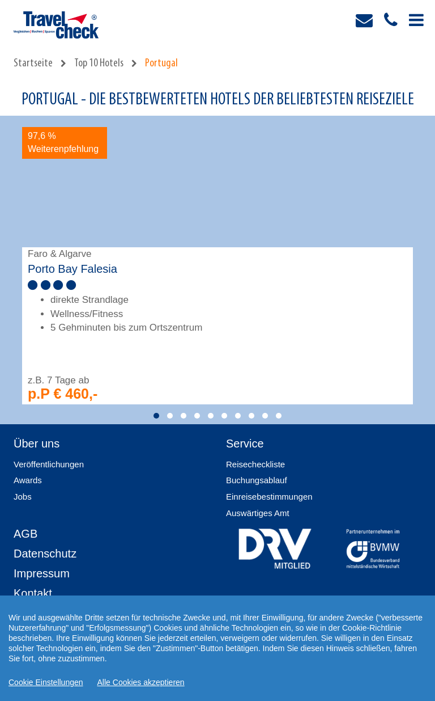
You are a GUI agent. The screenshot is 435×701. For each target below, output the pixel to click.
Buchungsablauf (256, 480)
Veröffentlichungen (49, 464)
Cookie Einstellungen (45, 682)
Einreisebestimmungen (269, 496)
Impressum (42, 573)
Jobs (23, 496)
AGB (25, 533)
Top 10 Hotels (98, 63)
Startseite (33, 63)
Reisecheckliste (255, 464)
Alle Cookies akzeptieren (141, 682)
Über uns (36, 443)
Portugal (161, 63)
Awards (28, 480)
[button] (156, 415)
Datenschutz (45, 553)
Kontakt (33, 593)
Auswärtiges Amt (257, 513)
